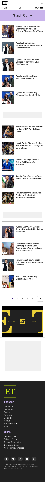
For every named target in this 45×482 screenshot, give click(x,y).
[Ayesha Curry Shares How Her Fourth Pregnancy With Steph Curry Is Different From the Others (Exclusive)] (29, 262)
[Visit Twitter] (13, 459)
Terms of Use (10, 436)
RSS (6, 426)
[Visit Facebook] (6, 459)
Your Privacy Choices (14, 448)
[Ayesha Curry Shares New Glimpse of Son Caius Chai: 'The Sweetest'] (29, 62)
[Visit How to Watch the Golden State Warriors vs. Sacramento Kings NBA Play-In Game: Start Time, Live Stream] (8, 132)
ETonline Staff (10, 423)
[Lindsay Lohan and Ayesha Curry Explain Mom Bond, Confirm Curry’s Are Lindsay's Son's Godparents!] (29, 247)
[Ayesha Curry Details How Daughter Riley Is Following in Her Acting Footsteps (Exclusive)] (29, 229)
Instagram (8, 409)
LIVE (5, 8)
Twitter (7, 412)
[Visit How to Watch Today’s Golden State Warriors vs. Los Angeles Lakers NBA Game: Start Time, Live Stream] (8, 148)
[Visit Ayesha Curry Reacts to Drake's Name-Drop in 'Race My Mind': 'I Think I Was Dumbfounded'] (8, 181)
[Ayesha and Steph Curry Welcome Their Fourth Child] (29, 93)
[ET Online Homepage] (5, 3)
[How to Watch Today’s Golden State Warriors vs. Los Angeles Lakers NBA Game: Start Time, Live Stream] (29, 145)
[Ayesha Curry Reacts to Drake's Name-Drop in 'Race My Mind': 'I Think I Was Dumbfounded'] (29, 177)
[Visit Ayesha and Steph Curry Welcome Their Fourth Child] (8, 97)
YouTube (8, 415)
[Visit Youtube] (27, 459)
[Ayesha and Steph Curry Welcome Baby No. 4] (29, 77)
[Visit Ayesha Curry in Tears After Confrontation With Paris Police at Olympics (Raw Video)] (8, 31)
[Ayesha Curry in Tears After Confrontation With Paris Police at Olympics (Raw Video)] (29, 28)
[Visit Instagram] (20, 459)
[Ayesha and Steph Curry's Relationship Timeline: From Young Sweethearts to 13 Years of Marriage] (29, 45)
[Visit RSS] (34, 459)
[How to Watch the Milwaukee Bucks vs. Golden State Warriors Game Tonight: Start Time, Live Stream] (29, 195)
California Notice (11, 445)
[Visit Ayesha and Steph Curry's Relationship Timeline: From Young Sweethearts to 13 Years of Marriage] (8, 48)
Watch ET (39, 8)
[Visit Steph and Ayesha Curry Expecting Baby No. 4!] (8, 281)
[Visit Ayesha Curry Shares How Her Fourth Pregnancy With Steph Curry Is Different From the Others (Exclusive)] (8, 265)
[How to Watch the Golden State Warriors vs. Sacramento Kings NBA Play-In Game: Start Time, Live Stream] (29, 129)
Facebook (8, 406)
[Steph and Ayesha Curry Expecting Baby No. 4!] (29, 277)
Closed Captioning (12, 442)
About (7, 420)
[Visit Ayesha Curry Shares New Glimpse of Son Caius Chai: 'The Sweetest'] (8, 64)
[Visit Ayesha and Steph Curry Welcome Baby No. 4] (8, 81)
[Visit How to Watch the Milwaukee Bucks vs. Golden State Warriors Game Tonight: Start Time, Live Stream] (8, 198)
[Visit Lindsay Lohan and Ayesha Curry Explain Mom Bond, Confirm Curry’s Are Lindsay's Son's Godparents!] (8, 248)
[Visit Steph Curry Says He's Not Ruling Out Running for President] (8, 165)
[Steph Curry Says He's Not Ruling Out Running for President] (29, 162)
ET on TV (8, 418)
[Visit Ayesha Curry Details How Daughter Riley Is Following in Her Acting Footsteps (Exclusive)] (8, 232)
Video (21, 8)
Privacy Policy (10, 439)
